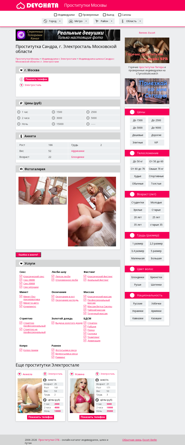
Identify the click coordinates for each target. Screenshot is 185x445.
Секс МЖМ (29, 283)
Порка (91, 330)
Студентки (137, 202)
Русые (137, 284)
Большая (156, 258)
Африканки (77, 151)
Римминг (60, 357)
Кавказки (137, 318)
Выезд (108, 14)
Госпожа (92, 333)
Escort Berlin (149, 439)
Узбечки (156, 303)
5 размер (156, 251)
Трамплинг (93, 337)
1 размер (137, 243)
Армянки (156, 311)
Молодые (156, 202)
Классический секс (33, 276)
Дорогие (156, 135)
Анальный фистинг (97, 279)
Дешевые (137, 135)
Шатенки (156, 284)
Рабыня (91, 326)
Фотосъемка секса (66, 350)
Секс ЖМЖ (29, 279)
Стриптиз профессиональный (34, 324)
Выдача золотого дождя (69, 323)
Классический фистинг (99, 276)
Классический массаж (99, 296)
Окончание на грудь (67, 300)
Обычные (137, 183)
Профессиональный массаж (98, 301)
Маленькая (138, 258)
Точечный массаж (97, 313)
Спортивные (156, 176)
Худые (137, 176)
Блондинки (77, 157)
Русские (137, 303)
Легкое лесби (62, 276)
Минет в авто (31, 302)
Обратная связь (132, 439)
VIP (156, 142)
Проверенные (89, 14)
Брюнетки (156, 277)
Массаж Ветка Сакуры (99, 306)
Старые (156, 209)
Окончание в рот (65, 296)
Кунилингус (29, 306)
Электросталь (32, 85)
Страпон (92, 323)
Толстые (156, 183)
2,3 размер (156, 243)
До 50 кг (138, 161)
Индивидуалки (64, 14)
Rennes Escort (147, 32)
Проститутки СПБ (48, 439)
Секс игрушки (31, 287)
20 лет (138, 217)
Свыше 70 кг (156, 168)
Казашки (156, 318)
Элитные (138, 142)
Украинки (137, 311)
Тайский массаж (96, 309)
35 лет (138, 224)
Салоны (124, 14)
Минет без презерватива (31, 298)
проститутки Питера (151, 67)
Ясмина (79, 374)
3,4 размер (137, 251)
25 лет (156, 217)
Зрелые (137, 209)
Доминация (93, 340)
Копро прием (30, 350)
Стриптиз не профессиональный (34, 331)
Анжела (27, 374)
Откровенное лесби (66, 279)
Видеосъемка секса (66, 353)
